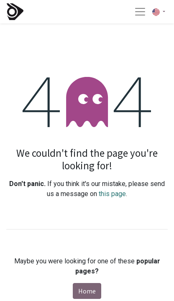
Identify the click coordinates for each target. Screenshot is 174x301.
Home (87, 291)
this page (112, 194)
